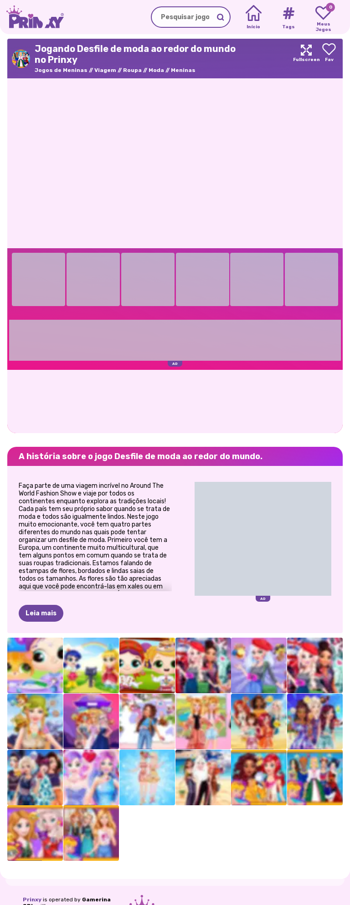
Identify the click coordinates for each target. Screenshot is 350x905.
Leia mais (41, 613)
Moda (156, 70)
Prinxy (32, 899)
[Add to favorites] (329, 58)
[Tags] (288, 17)
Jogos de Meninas (61, 70)
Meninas (183, 70)
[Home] (254, 17)
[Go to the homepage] (32, 17)
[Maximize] (306, 58)
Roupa (132, 70)
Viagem (105, 70)
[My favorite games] (323, 17)
